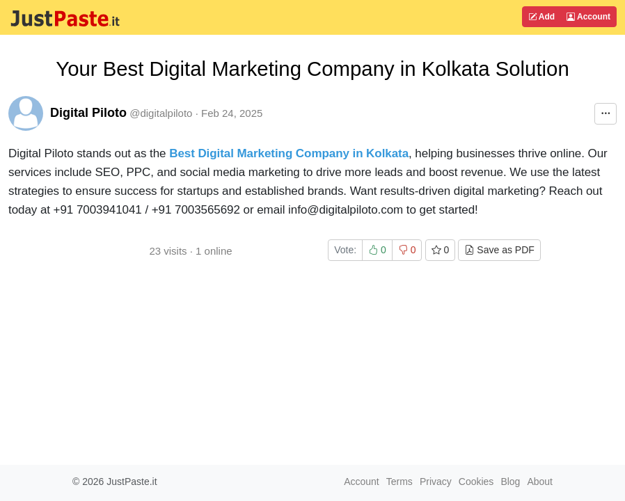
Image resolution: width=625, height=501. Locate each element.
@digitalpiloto (160, 113)
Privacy (436, 481)
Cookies (476, 481)
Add (541, 17)
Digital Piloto (88, 113)
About (540, 481)
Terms (399, 481)
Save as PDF (499, 249)
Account (588, 17)
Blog (510, 481)
